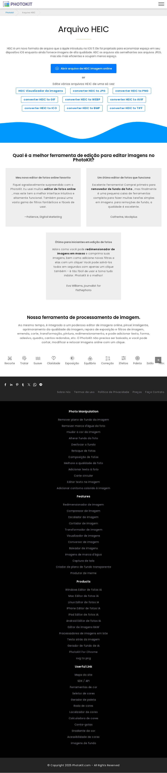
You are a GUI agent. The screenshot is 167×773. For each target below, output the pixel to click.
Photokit (10, 12)
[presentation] (158, 360)
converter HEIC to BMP (83, 108)
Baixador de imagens (83, 548)
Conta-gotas (84, 724)
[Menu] (161, 4)
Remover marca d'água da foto (83, 426)
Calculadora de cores (83, 718)
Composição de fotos (83, 457)
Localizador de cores (83, 712)
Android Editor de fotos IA (83, 621)
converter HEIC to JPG (89, 91)
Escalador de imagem (83, 517)
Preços (137, 392)
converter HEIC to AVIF (126, 99)
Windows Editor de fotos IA (83, 590)
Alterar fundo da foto (83, 438)
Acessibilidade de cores (83, 737)
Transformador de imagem (83, 529)
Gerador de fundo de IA (84, 646)
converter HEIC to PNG (132, 91)
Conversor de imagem (83, 542)
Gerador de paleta (83, 700)
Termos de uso (84, 392)
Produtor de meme (83, 573)
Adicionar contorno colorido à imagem (83, 488)
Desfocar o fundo (83, 444)
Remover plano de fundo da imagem (83, 420)
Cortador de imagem (83, 523)
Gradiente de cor (83, 731)
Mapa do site (83, 675)
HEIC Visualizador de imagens (40, 91)
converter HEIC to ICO (41, 108)
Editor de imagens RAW (83, 627)
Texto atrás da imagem (83, 639)
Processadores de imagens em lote (83, 633)
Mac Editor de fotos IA (83, 596)
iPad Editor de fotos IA (83, 614)
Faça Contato (154, 392)
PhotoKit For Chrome (83, 652)
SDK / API (84, 681)
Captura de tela (83, 561)
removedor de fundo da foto (112, 189)
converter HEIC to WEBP (82, 99)
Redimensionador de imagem (83, 504)
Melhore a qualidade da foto (83, 463)
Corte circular (83, 476)
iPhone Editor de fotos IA (83, 608)
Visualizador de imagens (83, 536)
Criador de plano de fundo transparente (83, 567)
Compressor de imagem (83, 511)
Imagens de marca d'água (83, 554)
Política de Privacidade (113, 392)
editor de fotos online (60, 189)
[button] (5, 384)
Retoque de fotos (84, 451)
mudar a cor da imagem (84, 432)
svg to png (83, 658)
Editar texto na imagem (83, 482)
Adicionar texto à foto (83, 469)
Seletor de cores (83, 693)
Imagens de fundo (83, 743)
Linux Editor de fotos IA (83, 602)
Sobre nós (64, 392)
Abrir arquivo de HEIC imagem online (83, 68)
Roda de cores (83, 706)
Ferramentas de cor (83, 687)
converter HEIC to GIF (39, 99)
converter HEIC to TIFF (126, 108)
